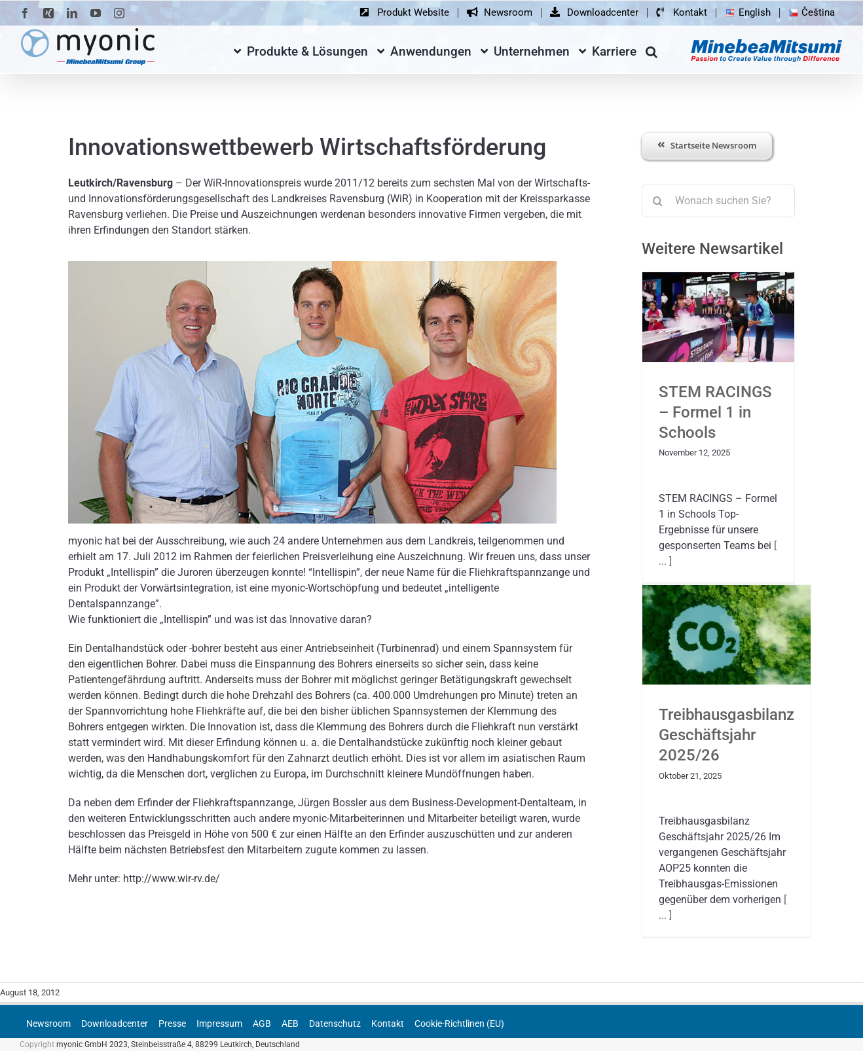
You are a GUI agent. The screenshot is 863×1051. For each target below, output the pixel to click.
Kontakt (387, 1023)
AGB (262, 1023)
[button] (651, 49)
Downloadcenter (114, 1023)
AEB (290, 1023)
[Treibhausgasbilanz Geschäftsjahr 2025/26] (726, 635)
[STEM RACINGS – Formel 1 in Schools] (718, 317)
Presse (172, 1023)
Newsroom (48, 1023)
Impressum (219, 1023)
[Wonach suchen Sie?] (718, 201)
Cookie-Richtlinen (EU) (459, 1023)
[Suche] (658, 201)
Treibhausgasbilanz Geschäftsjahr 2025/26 (726, 734)
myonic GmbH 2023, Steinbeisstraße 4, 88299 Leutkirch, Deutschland (178, 1044)
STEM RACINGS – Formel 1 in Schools (715, 412)
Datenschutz (335, 1023)
